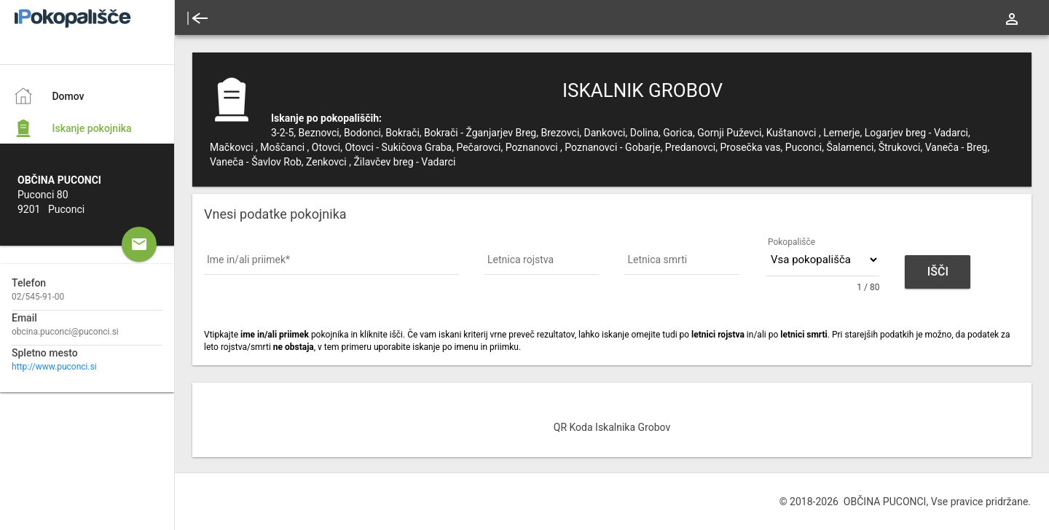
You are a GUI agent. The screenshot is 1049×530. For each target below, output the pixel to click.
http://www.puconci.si (54, 367)
